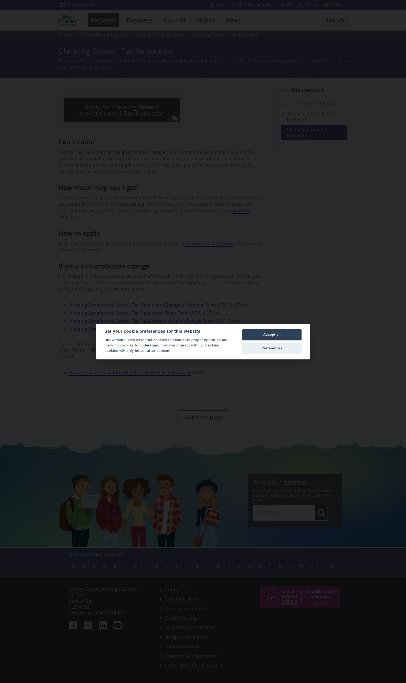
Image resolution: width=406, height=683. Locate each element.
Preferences (271, 348)
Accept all (272, 335)
